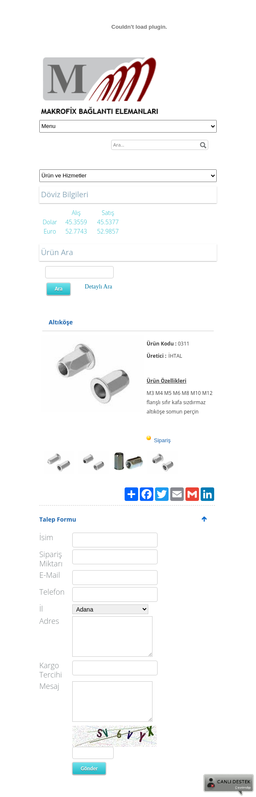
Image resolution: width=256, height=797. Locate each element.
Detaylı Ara (98, 286)
